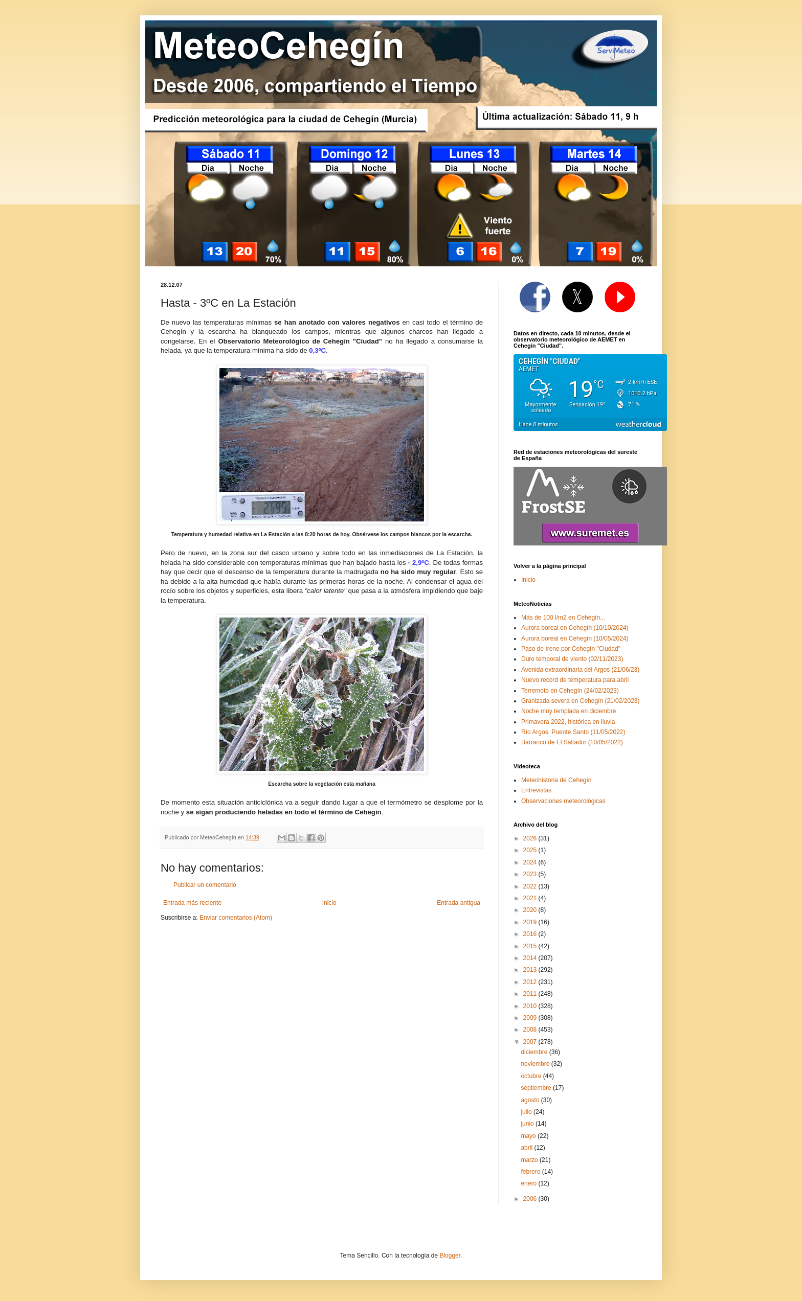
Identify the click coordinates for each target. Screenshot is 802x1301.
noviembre (536, 1063)
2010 (531, 1006)
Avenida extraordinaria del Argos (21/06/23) (580, 669)
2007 (531, 1041)
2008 (531, 1029)
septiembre (537, 1087)
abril (527, 1147)
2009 (531, 1017)
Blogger (449, 1255)
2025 (531, 850)
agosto (531, 1100)
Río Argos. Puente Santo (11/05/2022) (573, 732)
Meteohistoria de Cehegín (556, 780)
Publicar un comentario (204, 884)
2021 (531, 898)
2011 (531, 993)
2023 (531, 874)
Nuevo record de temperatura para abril (575, 679)
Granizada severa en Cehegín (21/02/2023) (580, 700)
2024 (531, 862)
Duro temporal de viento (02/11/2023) (572, 659)
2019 (531, 922)
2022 (531, 886)
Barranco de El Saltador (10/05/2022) (572, 742)
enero (529, 1183)
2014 (531, 958)
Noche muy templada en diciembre (568, 711)
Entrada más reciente (192, 902)
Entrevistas (536, 790)
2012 (531, 982)
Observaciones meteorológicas (563, 801)
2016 (531, 934)
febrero (531, 1171)
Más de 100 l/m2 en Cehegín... (563, 617)
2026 (531, 838)
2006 (531, 1198)
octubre (532, 1076)
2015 (531, 946)
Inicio (329, 902)
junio (528, 1123)
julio (527, 1111)
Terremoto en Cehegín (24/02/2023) (570, 690)
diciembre (535, 1052)
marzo (530, 1159)
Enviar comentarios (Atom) (235, 917)
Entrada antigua (458, 902)
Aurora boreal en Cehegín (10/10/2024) (574, 627)
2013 (531, 969)
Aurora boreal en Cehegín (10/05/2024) (574, 638)
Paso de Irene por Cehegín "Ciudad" (570, 648)
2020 (531, 910)
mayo (529, 1135)
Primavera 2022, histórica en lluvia (568, 721)
